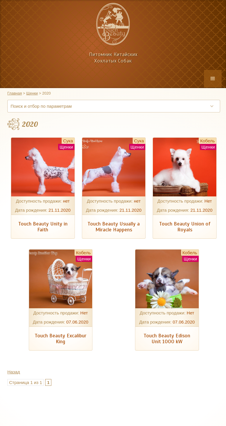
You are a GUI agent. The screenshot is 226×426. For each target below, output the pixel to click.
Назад (13, 371)
